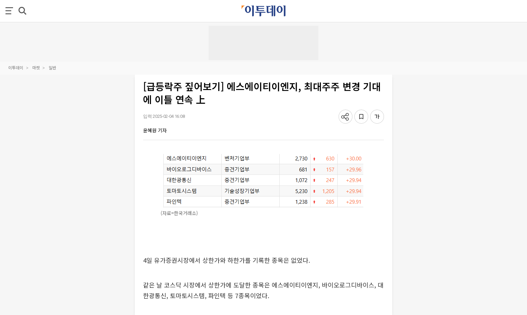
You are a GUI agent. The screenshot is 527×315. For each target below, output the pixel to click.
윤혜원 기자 (155, 130)
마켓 (36, 67)
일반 (52, 67)
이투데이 (15, 67)
